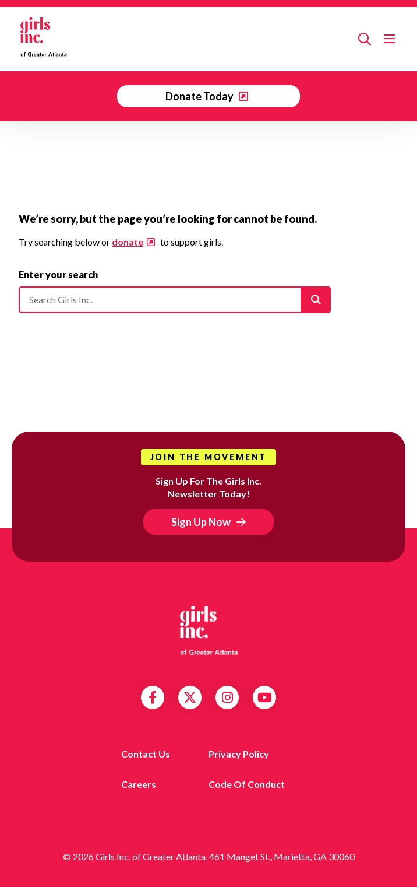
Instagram (227, 697)
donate (127, 241)
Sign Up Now (201, 522)
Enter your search (58, 274)
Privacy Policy (238, 753)
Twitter (190, 697)
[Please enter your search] (175, 299)
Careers (138, 784)
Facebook (152, 697)
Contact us (145, 753)
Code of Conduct (246, 784)
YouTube (264, 697)
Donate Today (200, 96)
